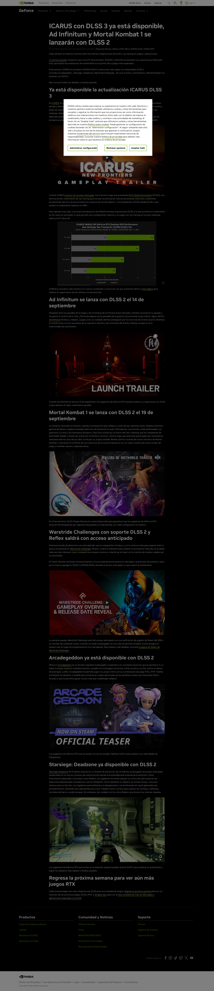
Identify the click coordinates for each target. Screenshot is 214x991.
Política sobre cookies (98, 124)
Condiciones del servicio (88, 133)
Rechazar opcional (115, 148)
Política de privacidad (112, 136)
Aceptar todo (138, 148)
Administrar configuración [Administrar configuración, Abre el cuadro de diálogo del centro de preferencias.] (83, 148)
